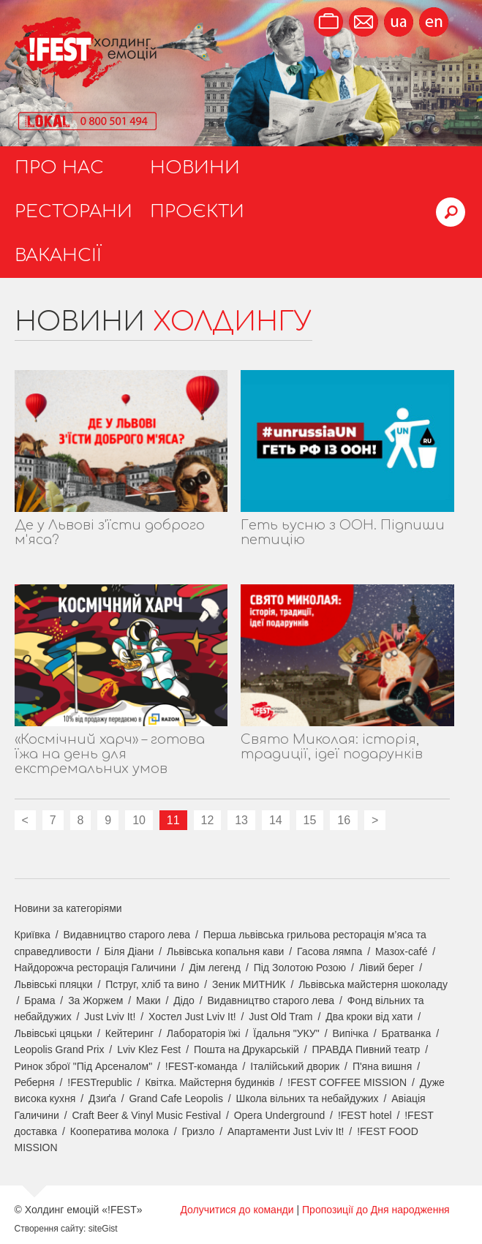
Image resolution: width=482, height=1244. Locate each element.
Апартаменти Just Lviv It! (285, 1131)
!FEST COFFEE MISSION (347, 1082)
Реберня (35, 1082)
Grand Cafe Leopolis (175, 1098)
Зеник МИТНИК (248, 984)
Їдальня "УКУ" (286, 1033)
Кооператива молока (119, 1131)
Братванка (406, 1033)
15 (310, 820)
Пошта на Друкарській (246, 1049)
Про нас (59, 168)
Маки (148, 1000)
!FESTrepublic (99, 1082)
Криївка (32, 934)
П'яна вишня (383, 1066)
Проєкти (197, 212)
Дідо (184, 1000)
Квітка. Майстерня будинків (209, 1082)
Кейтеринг (129, 1033)
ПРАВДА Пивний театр (366, 1049)
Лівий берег (387, 967)
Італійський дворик (294, 1066)
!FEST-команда (201, 1066)
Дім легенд (215, 967)
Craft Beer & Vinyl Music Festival (146, 1115)
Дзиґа (102, 1098)
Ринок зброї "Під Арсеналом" (84, 1066)
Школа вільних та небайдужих (307, 1098)
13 (241, 820)
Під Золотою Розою (300, 967)
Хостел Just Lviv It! (192, 1016)
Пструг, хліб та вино (152, 984)
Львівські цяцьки (54, 1033)
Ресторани (73, 212)
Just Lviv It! (109, 1016)
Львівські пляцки (54, 984)
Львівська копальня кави (225, 951)
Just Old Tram (280, 1016)
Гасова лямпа (329, 951)
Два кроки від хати (369, 1016)
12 (207, 820)
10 (139, 820)
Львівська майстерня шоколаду (373, 984)
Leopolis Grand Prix (60, 1049)
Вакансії (58, 255)
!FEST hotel (365, 1115)
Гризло (197, 1131)
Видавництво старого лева (126, 934)
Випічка (350, 1033)
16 (343, 820)
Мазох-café (401, 951)
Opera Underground (279, 1115)
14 (275, 820)
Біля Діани (129, 951)
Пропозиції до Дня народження (376, 1209)
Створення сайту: (50, 1229)
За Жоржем (95, 1000)
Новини (195, 168)
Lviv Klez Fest (149, 1049)
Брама (39, 1000)
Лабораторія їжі (204, 1033)
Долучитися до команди (236, 1209)
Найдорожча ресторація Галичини (95, 967)
